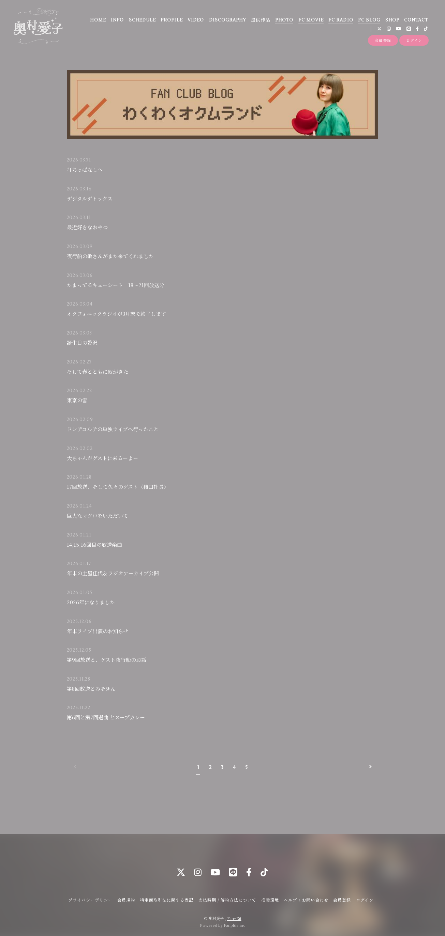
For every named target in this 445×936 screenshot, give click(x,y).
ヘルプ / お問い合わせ (306, 900)
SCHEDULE (142, 20)
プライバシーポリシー (90, 900)
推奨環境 (270, 900)
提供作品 (260, 20)
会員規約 (126, 900)
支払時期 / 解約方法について (227, 900)
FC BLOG (369, 20)
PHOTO (284, 20)
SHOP (392, 20)
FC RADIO (340, 20)
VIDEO (196, 20)
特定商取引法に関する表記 (166, 900)
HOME (98, 20)
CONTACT (416, 20)
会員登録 (383, 40)
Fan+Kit (234, 918)
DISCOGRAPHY (227, 20)
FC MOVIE (311, 20)
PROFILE (171, 20)
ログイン (414, 40)
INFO (117, 20)
